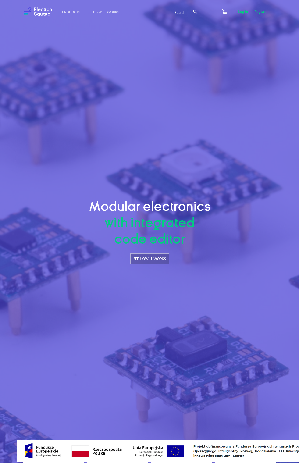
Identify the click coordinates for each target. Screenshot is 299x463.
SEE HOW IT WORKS (149, 259)
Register (261, 12)
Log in (243, 12)
